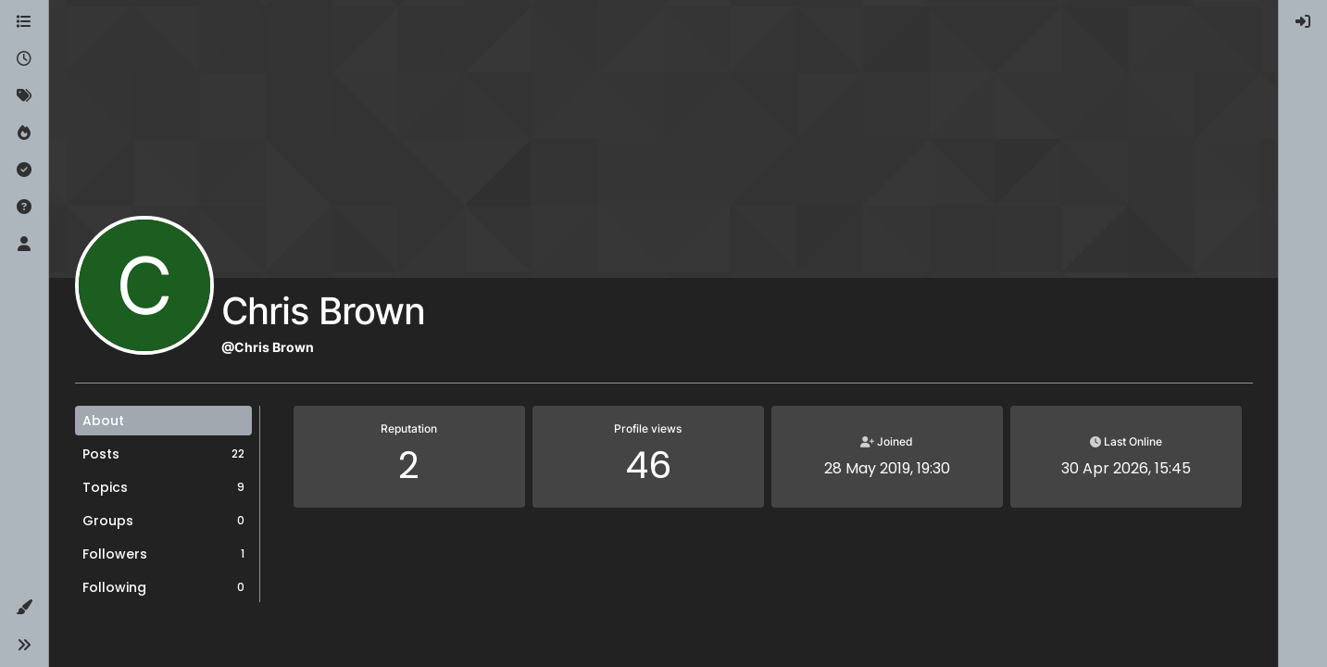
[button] (24, 608)
